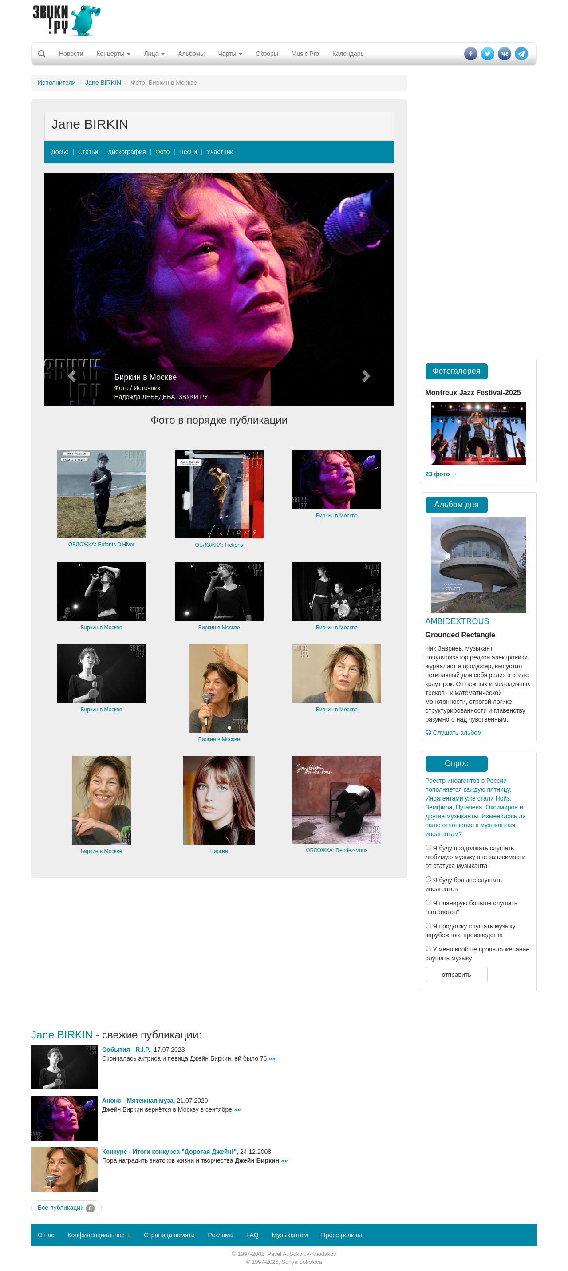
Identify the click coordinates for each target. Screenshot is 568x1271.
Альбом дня (456, 504)
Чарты (230, 53)
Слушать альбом (454, 732)
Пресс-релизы (341, 1235)
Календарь (348, 53)
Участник (220, 151)
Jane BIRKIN (103, 82)
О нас (46, 1235)
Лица (154, 53)
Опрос (456, 763)
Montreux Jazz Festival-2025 (473, 392)
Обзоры (267, 53)
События (116, 1049)
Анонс (111, 1100)
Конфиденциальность (98, 1235)
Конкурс (114, 1151)
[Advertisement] (284, 20)
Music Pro (305, 53)
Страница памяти (169, 1235)
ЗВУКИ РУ (193, 396)
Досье (60, 151)
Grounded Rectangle (460, 635)
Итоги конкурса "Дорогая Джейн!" (185, 1151)
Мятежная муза (150, 1100)
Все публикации (66, 1208)
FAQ (252, 1235)
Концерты (113, 53)
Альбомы (191, 53)
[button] (70, 289)
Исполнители (56, 82)
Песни (188, 151)
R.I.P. (142, 1049)
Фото (162, 151)
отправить (456, 974)
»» (272, 1058)
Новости (71, 53)
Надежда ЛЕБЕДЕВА (144, 396)
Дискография (127, 151)
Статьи (88, 151)
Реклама (220, 1235)
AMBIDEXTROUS (457, 621)
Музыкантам (290, 1235)
